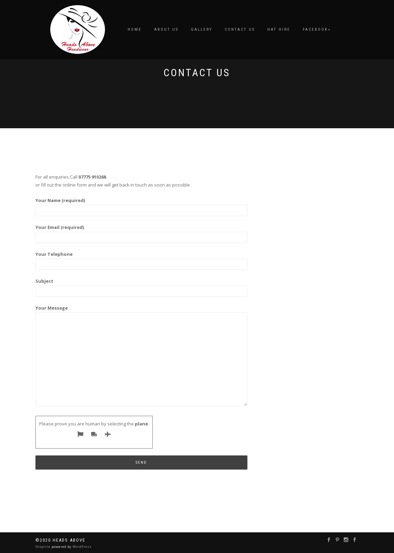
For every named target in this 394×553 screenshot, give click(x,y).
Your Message (141, 356)
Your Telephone (141, 259)
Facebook (315, 29)
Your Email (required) (141, 232)
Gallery (201, 29)
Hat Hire (278, 29)
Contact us (240, 29)
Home (135, 29)
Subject (141, 286)
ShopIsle (43, 546)
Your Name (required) (141, 205)
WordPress (82, 546)
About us (166, 29)
